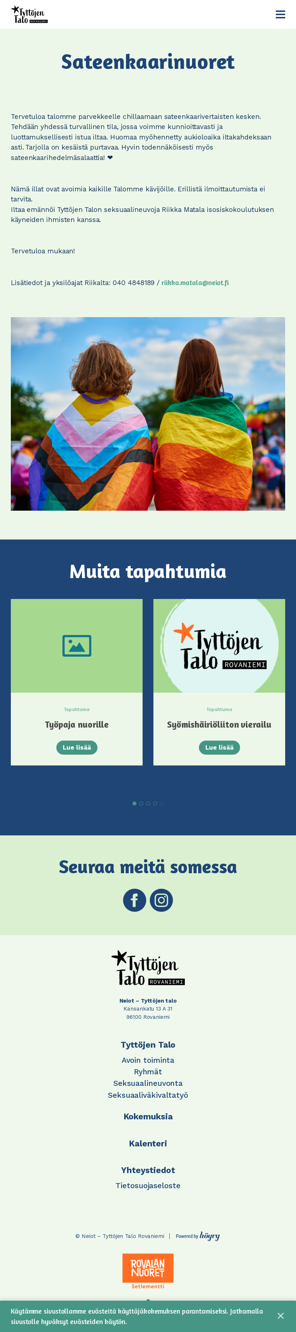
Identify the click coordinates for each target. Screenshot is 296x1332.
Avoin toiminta (148, 1059)
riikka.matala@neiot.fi (195, 282)
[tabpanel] (77, 692)
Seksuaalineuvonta (148, 1083)
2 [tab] (141, 803)
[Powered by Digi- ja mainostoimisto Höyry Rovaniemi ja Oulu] (198, 1234)
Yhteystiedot (148, 1170)
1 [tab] (134, 803)
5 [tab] (162, 803)
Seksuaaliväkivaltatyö (148, 1094)
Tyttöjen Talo (148, 1045)
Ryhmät (148, 1071)
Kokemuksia (148, 1117)
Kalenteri (148, 1143)
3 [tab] (148, 803)
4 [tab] (155, 803)
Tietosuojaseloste (148, 1185)
